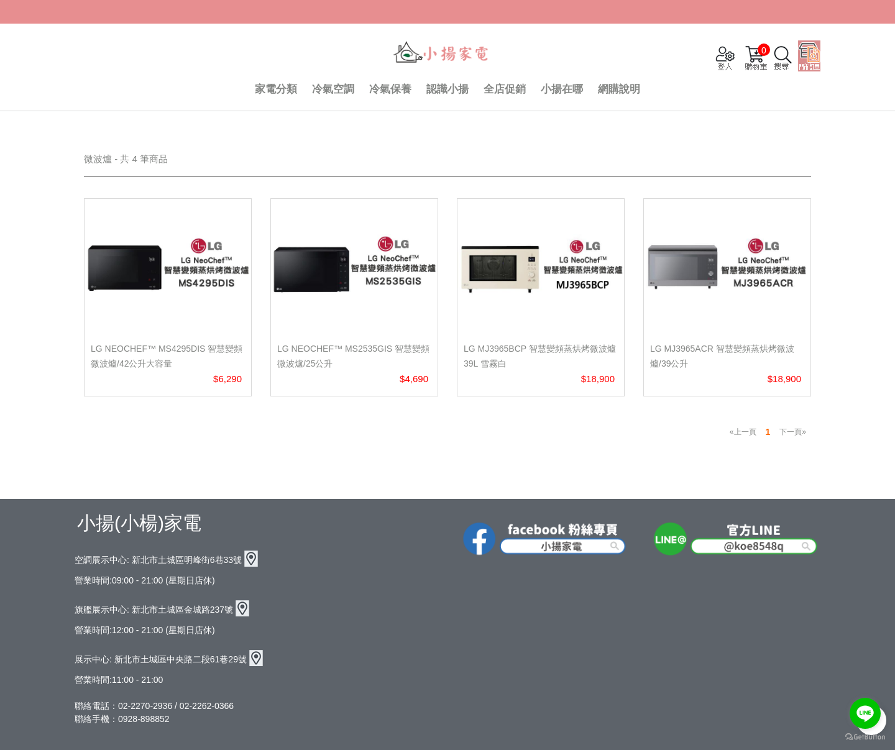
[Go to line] (865, 713)
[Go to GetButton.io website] (865, 737)
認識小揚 (447, 89)
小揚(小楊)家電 (139, 523)
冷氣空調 (333, 89)
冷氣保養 (390, 89)
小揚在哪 (562, 89)
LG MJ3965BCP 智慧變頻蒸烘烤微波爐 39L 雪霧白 (540, 356)
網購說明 (619, 89)
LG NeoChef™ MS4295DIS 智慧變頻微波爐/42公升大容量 (166, 356)
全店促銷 (505, 89)
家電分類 (276, 89)
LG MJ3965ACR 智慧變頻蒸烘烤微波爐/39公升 (722, 356)
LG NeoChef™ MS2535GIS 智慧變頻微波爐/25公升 (353, 356)
